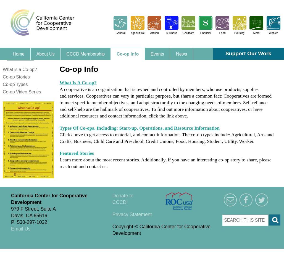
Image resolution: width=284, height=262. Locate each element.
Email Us (20, 229)
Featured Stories (77, 153)
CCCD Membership (86, 54)
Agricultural (137, 33)
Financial (205, 33)
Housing (239, 33)
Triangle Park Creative (55, 252)
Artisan (154, 33)
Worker (273, 33)
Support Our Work (248, 53)
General (121, 33)
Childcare (188, 33)
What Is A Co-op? (78, 82)
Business (171, 33)
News (181, 54)
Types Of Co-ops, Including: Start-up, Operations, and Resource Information (140, 128)
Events (157, 54)
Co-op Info (128, 54)
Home (19, 54)
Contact (20, 66)
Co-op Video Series (22, 92)
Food (222, 33)
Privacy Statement (132, 214)
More (256, 33)
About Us (45, 54)
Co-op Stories (16, 77)
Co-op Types (15, 84)
